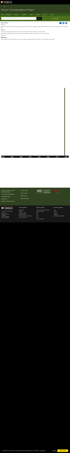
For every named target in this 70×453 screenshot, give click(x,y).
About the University (40, 207)
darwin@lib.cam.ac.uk (5, 191)
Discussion (56, 212)
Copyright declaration (5, 196)
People (31, 14)
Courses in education (22, 217)
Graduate (20, 211)
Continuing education (22, 214)
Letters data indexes (25, 198)
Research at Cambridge (58, 207)
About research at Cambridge (59, 215)
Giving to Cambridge (39, 218)
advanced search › (56, 18)
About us (52, 14)
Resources (45, 14)
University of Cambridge (7, 194)
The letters (16, 14)
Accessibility (3, 215)
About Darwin (8, 14)
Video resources (24, 195)
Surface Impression (10, 201)
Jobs (37, 217)
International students (22, 212)
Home (1, 6)
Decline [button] (54, 450)
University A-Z (3, 212)
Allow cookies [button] (63, 450)
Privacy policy (4, 198)
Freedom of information (5, 216)
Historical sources (24, 190)
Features (55, 211)
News (37, 214)
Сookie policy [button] (42, 450)
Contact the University (5, 214)
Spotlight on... (56, 214)
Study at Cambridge (23, 207)
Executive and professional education (25, 215)
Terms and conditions (5, 217)
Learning (37, 14)
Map (37, 212)
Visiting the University (40, 211)
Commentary (24, 14)
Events (37, 215)
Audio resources (24, 193)
